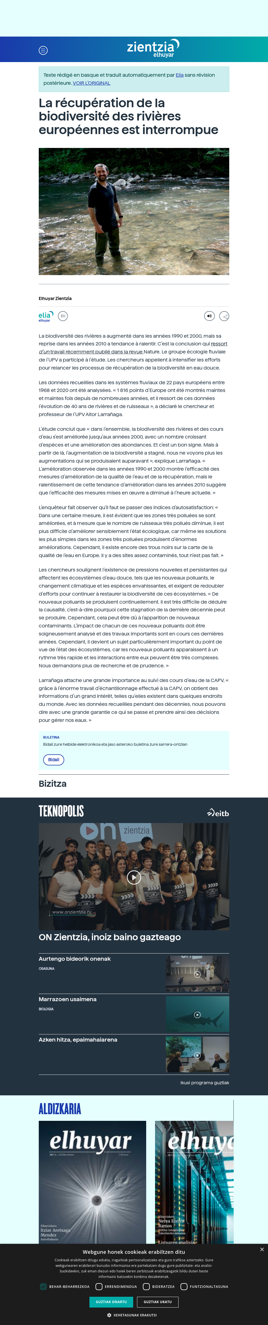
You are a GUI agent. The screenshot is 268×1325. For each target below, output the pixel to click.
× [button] (262, 1250)
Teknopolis (61, 810)
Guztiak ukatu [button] (158, 1302)
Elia (180, 75)
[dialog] (134, 1284)
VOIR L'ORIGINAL (91, 83)
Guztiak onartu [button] (111, 1302)
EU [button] (63, 316)
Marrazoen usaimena (68, 999)
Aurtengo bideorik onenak (75, 958)
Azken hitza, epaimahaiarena (78, 1039)
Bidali (53, 759)
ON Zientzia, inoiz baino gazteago (110, 937)
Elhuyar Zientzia (55, 298)
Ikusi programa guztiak (205, 1082)
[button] (43, 50)
